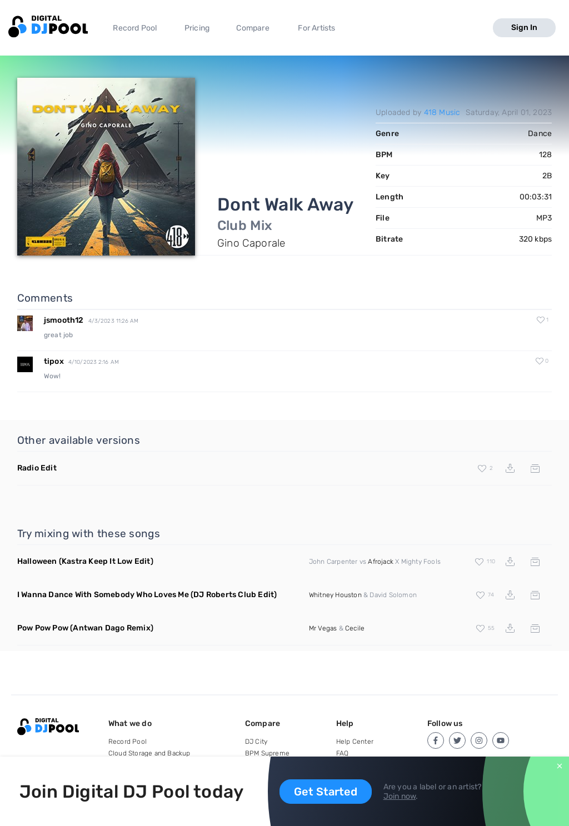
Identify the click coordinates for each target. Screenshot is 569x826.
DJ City (256, 741)
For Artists (316, 28)
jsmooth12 (64, 320)
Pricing (196, 28)
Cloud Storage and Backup (149, 753)
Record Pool (135, 28)
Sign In (524, 27)
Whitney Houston (335, 595)
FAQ (342, 753)
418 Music (442, 112)
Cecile (355, 628)
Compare (252, 28)
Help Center (354, 741)
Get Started (325, 791)
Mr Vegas (323, 628)
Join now (399, 796)
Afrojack (380, 561)
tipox (54, 361)
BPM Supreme (267, 753)
